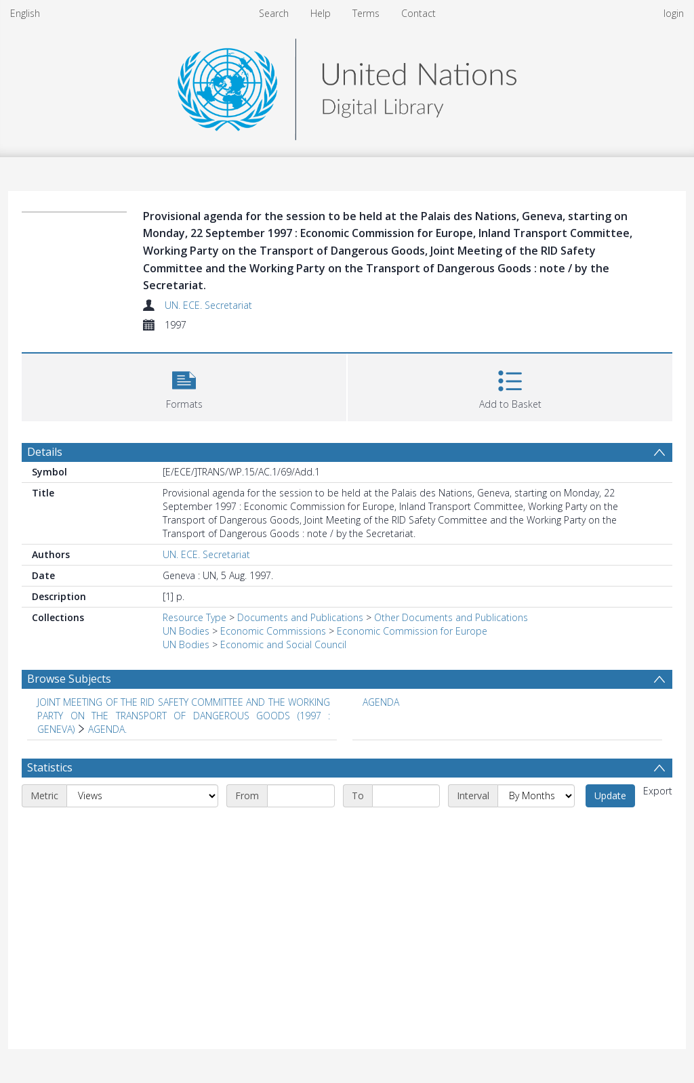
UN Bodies (186, 630)
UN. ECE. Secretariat (208, 305)
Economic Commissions (273, 630)
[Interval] (536, 795)
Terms (366, 13)
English (25, 13)
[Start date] (301, 795)
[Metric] (142, 795)
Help (320, 13)
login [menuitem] (674, 13)
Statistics (50, 767)
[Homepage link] (347, 86)
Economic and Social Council (283, 644)
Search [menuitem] (274, 13)
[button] (184, 386)
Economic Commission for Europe (412, 630)
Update (610, 795)
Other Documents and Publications (451, 617)
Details (44, 451)
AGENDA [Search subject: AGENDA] (381, 702)
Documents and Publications (300, 617)
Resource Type (194, 617)
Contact (418, 13)
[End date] (406, 795)
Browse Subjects (69, 678)
